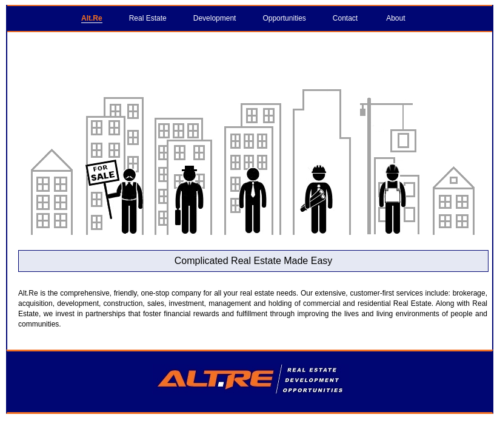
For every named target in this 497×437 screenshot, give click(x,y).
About (395, 18)
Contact (345, 18)
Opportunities (283, 18)
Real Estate (148, 18)
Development (214, 18)
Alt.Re (91, 18)
